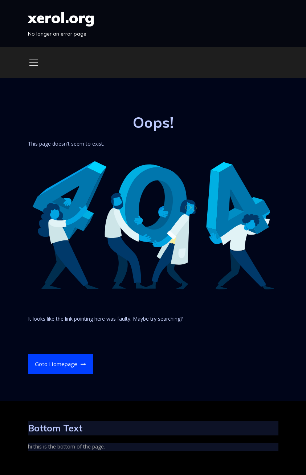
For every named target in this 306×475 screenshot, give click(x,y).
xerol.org (61, 17)
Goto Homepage (60, 364)
